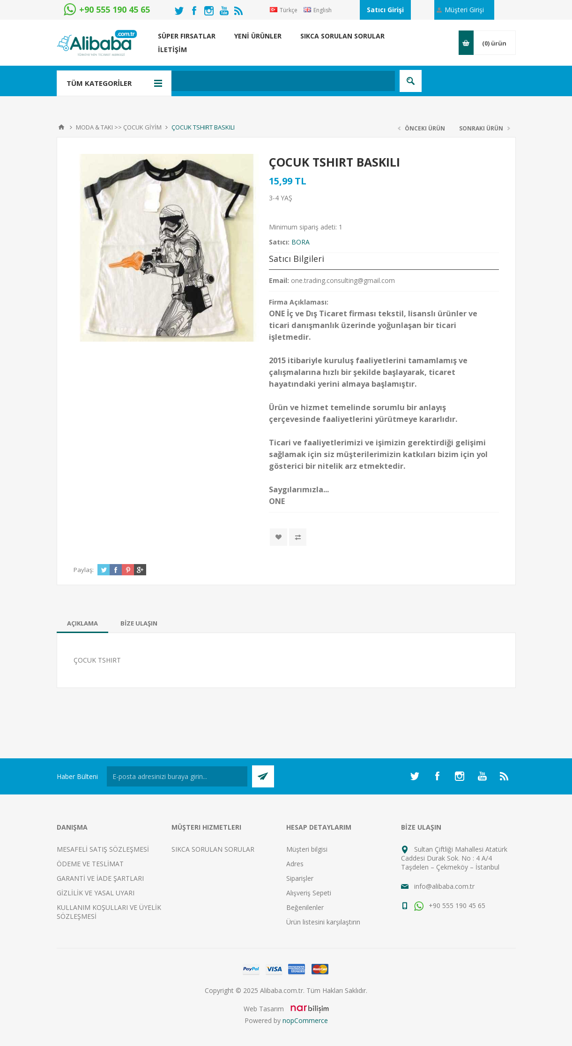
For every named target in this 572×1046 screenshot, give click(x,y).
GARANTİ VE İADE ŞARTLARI (100, 878)
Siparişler (299, 878)
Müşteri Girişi (464, 9)
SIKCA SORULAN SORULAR (212, 849)
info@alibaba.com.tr (444, 886)
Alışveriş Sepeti (308, 892)
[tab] (82, 623)
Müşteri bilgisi (306, 849)
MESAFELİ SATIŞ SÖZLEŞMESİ (103, 849)
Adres (295, 863)
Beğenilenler (305, 907)
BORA (300, 241)
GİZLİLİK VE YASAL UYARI (95, 892)
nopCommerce (305, 1020)
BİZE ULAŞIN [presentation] (138, 623)
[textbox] (241, 81)
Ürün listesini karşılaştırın (323, 921)
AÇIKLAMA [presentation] (82, 623)
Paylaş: (84, 569)
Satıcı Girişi (385, 9)
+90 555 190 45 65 (449, 905)
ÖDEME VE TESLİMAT (90, 863)
